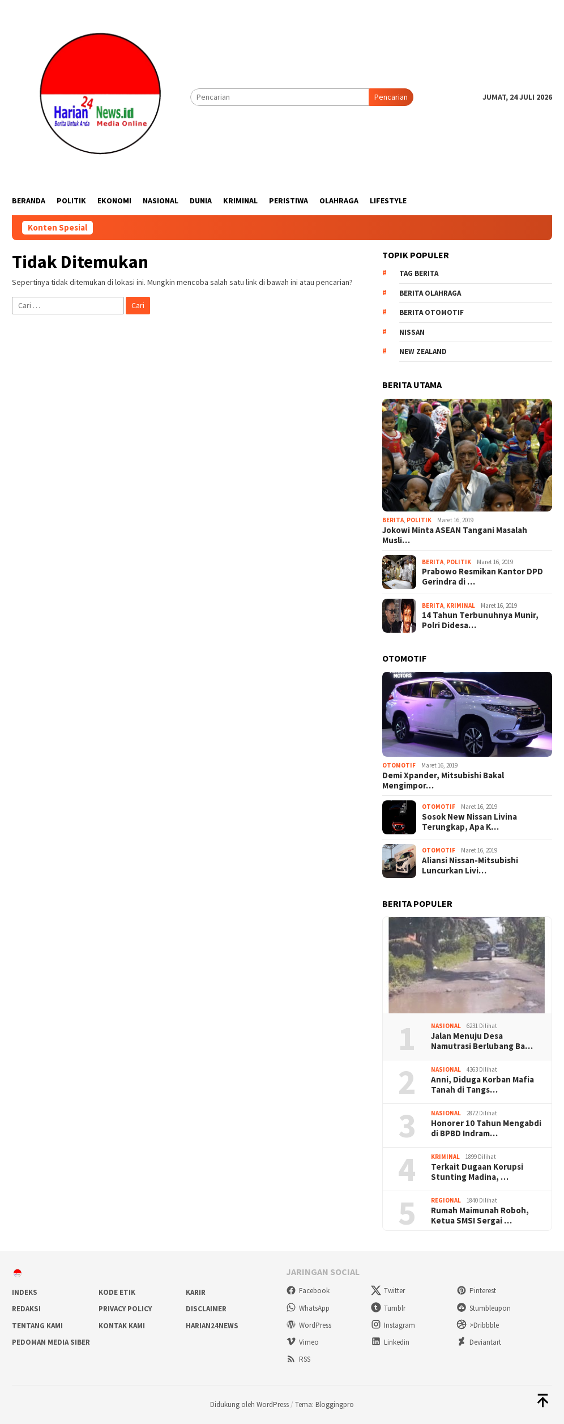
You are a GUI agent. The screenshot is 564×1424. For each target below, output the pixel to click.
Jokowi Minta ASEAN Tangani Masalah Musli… (454, 535)
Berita (393, 520)
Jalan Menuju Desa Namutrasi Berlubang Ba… (482, 1041)
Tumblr (388, 1308)
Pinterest (476, 1290)
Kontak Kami (122, 1326)
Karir (196, 1292)
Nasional (446, 1026)
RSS (298, 1359)
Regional (446, 1200)
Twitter (388, 1290)
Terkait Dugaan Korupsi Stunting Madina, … (477, 1172)
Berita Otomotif (431, 312)
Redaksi (26, 1309)
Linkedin (390, 1342)
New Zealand (423, 351)
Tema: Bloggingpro (324, 1404)
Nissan (412, 332)
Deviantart (478, 1342)
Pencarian (391, 97)
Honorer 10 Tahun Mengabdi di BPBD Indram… (486, 1128)
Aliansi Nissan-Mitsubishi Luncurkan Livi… (470, 865)
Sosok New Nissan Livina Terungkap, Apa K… (469, 822)
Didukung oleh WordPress (249, 1404)
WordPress (308, 1325)
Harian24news (212, 1326)
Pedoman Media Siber (51, 1342)
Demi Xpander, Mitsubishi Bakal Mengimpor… (443, 780)
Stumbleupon (483, 1308)
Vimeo (302, 1342)
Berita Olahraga (430, 293)
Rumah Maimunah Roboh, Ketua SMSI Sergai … (480, 1215)
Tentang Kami (37, 1326)
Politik (419, 520)
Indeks (24, 1292)
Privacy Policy (125, 1309)
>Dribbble (477, 1325)
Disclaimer (206, 1309)
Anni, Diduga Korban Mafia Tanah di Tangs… (482, 1085)
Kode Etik (117, 1292)
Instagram (393, 1325)
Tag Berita (418, 273)
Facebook (308, 1290)
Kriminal (460, 605)
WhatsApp (308, 1308)
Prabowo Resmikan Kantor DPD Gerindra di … (482, 576)
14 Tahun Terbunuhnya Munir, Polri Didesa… (480, 620)
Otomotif (399, 765)
